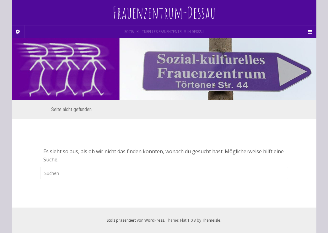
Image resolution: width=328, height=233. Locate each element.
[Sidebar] (18, 31)
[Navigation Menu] (310, 31)
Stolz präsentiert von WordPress (135, 220)
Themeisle (211, 220)
